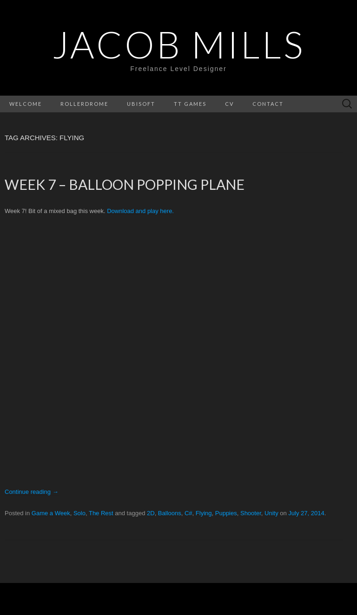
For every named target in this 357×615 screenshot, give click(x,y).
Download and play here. (140, 210)
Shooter (250, 513)
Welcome (25, 104)
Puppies (226, 513)
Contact (268, 104)
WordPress (152, 599)
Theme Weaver (278, 599)
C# (188, 513)
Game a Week (51, 513)
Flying (204, 513)
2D (151, 513)
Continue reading (32, 491)
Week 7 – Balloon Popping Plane (125, 184)
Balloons (169, 513)
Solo (79, 513)
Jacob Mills (178, 44)
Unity (271, 513)
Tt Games (190, 104)
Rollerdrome (84, 104)
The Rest (101, 513)
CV (229, 104)
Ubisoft (141, 104)
